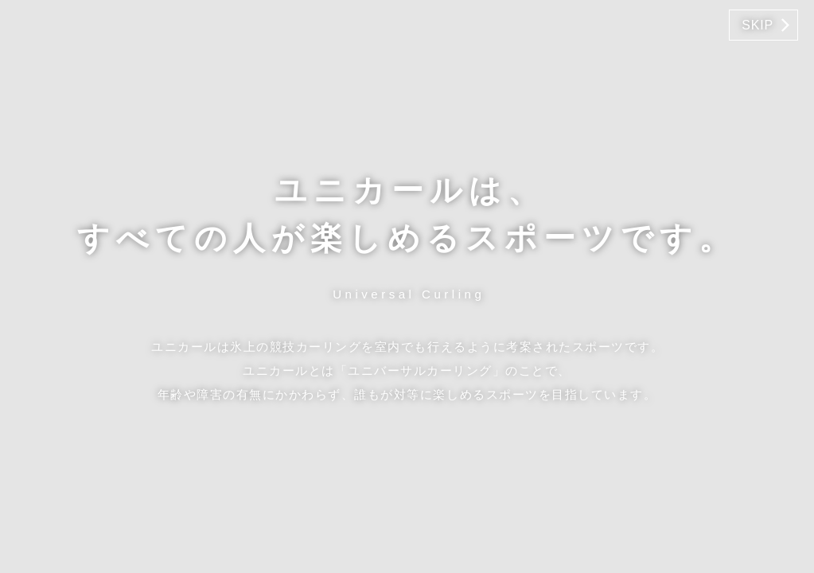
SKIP (757, 25)
